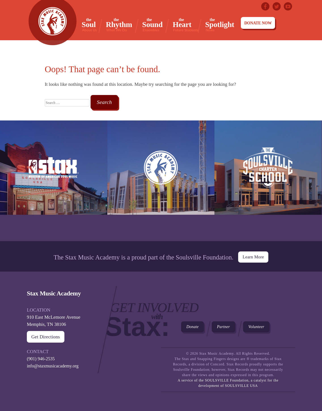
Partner (232, 327)
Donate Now (258, 23)
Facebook (263, 6)
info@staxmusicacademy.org (54, 364)
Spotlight (219, 25)
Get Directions (47, 335)
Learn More (253, 254)
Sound (152, 25)
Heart (185, 25)
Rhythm (119, 25)
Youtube (287, 6)
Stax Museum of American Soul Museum (53, 180)
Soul (89, 25)
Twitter (275, 6)
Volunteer (271, 327)
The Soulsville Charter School (268, 180)
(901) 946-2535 (41, 357)
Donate (195, 327)
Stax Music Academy (161, 180)
